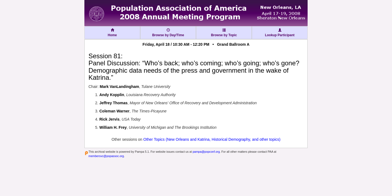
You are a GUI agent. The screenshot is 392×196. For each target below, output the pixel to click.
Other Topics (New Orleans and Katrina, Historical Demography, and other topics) (212, 139)
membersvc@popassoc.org (106, 156)
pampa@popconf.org (206, 151)
